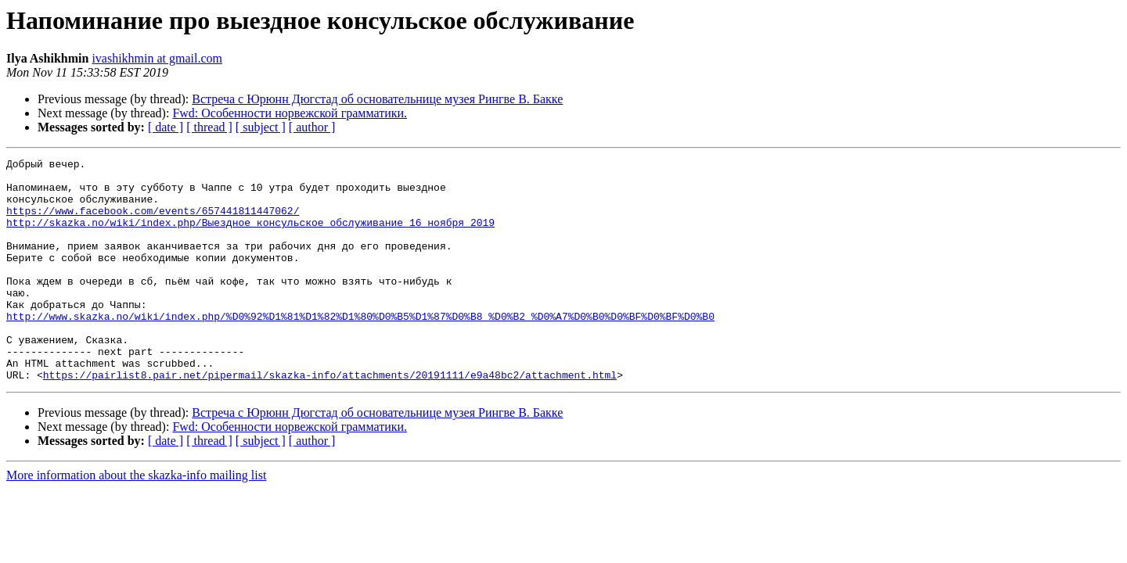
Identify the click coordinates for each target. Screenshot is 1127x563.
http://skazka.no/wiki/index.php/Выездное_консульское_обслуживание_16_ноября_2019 (250, 236)
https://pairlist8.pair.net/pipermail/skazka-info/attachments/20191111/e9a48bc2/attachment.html (330, 419)
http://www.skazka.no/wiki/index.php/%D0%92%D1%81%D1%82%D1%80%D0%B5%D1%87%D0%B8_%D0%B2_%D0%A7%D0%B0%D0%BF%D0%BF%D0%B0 (360, 349)
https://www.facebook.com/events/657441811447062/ (152, 222)
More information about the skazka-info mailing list (136, 519)
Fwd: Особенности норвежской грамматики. (289, 113)
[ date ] (165, 127)
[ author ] (312, 127)
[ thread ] (209, 127)
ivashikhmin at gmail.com (157, 58)
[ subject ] (261, 127)
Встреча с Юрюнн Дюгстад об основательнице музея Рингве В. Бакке (377, 99)
